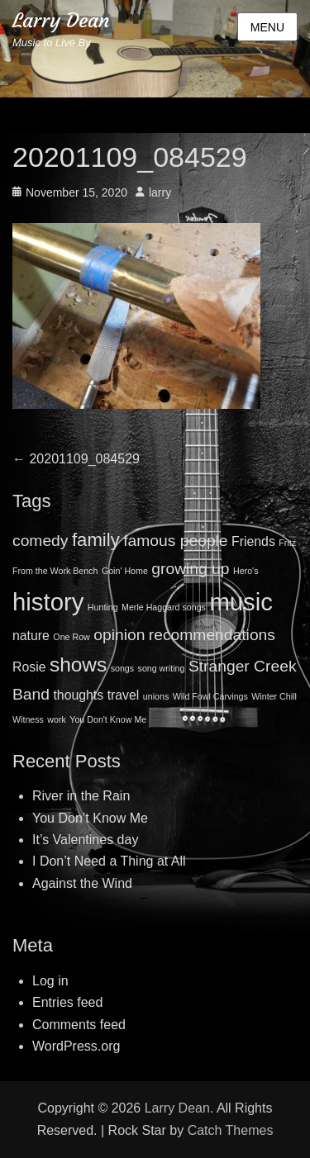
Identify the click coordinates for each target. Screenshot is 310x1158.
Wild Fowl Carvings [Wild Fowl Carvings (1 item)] (210, 696)
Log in (50, 981)
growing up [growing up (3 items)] (190, 568)
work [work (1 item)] (56, 719)
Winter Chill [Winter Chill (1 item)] (273, 696)
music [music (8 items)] (241, 601)
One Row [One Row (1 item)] (71, 637)
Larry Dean (60, 20)
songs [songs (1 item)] (122, 668)
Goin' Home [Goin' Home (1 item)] (125, 571)
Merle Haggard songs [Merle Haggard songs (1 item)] (164, 607)
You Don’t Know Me (90, 818)
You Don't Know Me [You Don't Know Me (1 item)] (107, 719)
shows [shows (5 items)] (78, 664)
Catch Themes (231, 1130)
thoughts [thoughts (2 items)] (78, 695)
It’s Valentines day (85, 840)
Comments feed (79, 1025)
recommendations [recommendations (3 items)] (212, 634)
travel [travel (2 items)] (123, 695)
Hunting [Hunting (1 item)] (103, 607)
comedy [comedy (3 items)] (40, 540)
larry (160, 192)
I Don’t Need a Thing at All (109, 861)
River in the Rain (81, 796)
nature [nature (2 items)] (31, 636)
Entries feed (67, 1002)
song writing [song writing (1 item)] (161, 668)
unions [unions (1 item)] (156, 696)
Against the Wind (82, 883)
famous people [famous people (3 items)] (175, 540)
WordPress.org (76, 1046)
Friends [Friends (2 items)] (253, 541)
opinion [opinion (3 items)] (119, 634)
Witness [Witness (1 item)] (28, 719)
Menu (267, 27)
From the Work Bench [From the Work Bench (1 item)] (55, 571)
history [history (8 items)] (47, 601)
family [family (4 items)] (96, 539)
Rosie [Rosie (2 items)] (28, 667)
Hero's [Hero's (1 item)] (245, 571)
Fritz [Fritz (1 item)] (287, 543)
